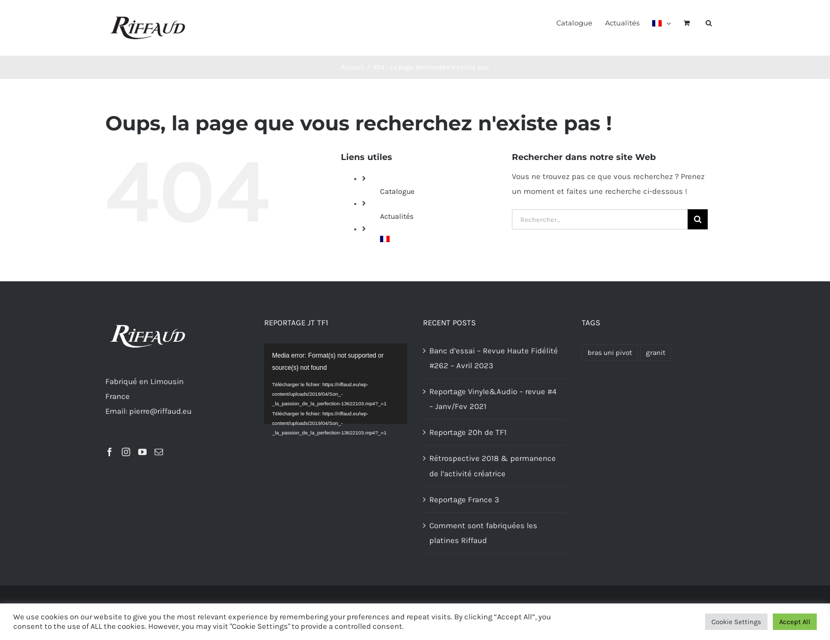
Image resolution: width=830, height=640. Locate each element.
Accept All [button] (794, 622)
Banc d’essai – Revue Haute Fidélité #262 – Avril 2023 (493, 358)
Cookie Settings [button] (736, 622)
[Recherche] (698, 219)
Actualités (396, 216)
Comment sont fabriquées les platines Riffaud (483, 533)
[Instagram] (126, 452)
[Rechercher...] (600, 219)
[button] (709, 22)
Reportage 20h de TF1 (468, 432)
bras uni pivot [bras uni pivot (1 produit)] (610, 353)
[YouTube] (142, 452)
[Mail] (159, 452)
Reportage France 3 (464, 499)
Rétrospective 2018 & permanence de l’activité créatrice (492, 466)
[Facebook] (109, 452)
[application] (335, 383)
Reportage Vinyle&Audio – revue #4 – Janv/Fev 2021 (492, 399)
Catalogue (397, 191)
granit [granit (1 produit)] (655, 353)
